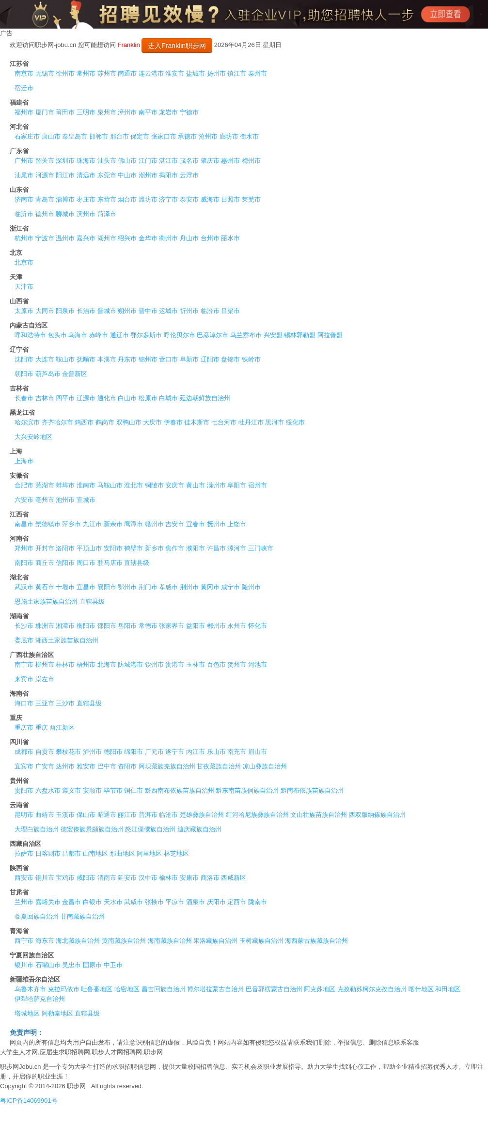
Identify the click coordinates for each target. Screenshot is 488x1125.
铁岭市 (251, 359)
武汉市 (24, 587)
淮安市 (174, 73)
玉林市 (195, 664)
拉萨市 (24, 853)
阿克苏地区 (319, 989)
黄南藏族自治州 (124, 940)
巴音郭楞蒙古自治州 (274, 989)
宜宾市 (24, 766)
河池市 (257, 664)
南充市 (236, 751)
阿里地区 (149, 853)
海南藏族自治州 (170, 940)
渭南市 (106, 877)
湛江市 (168, 160)
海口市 (24, 703)
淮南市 (86, 485)
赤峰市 (98, 335)
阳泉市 (65, 310)
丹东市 (127, 359)
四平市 (65, 398)
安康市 (189, 877)
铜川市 (44, 877)
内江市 (195, 751)
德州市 (44, 214)
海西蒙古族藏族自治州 (316, 940)
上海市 (24, 461)
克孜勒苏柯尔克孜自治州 (372, 989)
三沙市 (65, 703)
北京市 (24, 262)
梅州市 (251, 160)
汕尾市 (24, 175)
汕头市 (106, 160)
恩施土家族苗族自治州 (46, 601)
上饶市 (236, 524)
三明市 (86, 112)
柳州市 (44, 664)
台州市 (210, 238)
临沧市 (168, 814)
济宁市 (168, 199)
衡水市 (249, 136)
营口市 (168, 359)
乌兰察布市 (246, 335)
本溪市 (106, 359)
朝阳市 (24, 373)
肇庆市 (210, 160)
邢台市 (119, 136)
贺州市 (236, 664)
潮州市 (148, 175)
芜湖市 (44, 485)
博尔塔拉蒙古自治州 (215, 989)
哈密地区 (127, 989)
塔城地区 (27, 1013)
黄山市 (195, 485)
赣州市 (154, 524)
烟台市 (127, 199)
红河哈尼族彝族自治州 (257, 814)
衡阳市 (86, 625)
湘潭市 (65, 625)
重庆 (41, 727)
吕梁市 (230, 310)
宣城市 (86, 499)
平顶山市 (89, 548)
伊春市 (173, 422)
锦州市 (148, 359)
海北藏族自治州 (78, 940)
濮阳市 (195, 548)
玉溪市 (65, 814)
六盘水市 (48, 790)
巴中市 (106, 766)
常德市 (148, 625)
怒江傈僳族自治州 (150, 829)
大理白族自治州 (37, 829)
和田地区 (447, 989)
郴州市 (216, 625)
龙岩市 (168, 112)
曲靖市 (44, 814)
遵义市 (71, 790)
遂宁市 (174, 751)
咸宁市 (230, 587)
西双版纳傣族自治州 (377, 814)
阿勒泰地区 (57, 1013)
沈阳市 (24, 359)
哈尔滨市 (27, 422)
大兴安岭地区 (33, 436)
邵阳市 (106, 625)
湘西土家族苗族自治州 (66, 640)
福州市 (24, 112)
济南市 (24, 199)
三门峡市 (260, 548)
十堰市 (65, 587)
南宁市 (24, 664)
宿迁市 (24, 88)
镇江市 (236, 73)
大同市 (44, 310)
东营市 (106, 199)
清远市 (86, 175)
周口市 (86, 562)
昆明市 (24, 814)
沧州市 (208, 136)
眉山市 (257, 751)
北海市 (106, 664)
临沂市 (24, 214)
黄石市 (44, 587)
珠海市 (86, 160)
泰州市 (257, 73)
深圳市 (65, 160)
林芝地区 (176, 853)
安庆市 (174, 485)
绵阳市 (133, 751)
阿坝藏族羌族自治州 (167, 766)
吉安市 (174, 524)
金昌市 (71, 902)
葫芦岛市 (48, 373)
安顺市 (92, 790)
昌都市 (71, 853)
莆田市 (65, 112)
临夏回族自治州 (37, 916)
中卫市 (113, 965)
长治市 (86, 310)
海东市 (44, 940)
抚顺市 (86, 359)
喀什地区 (421, 989)
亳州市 (44, 499)
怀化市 (257, 625)
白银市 (92, 902)
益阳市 (195, 625)
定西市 (236, 902)
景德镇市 (48, 524)
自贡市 (44, 751)
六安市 (24, 499)
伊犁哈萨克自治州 (40, 998)
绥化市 (295, 422)
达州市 (65, 766)
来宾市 (24, 679)
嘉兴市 (86, 238)
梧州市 (86, 664)
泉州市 (106, 112)
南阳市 (24, 562)
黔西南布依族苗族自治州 (179, 790)
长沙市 (24, 625)
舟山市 (189, 238)
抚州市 (216, 524)
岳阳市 (127, 625)
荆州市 (189, 587)
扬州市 (216, 73)
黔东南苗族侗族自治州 (247, 790)
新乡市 (154, 548)
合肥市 (24, 485)
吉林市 (44, 398)
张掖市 (154, 902)
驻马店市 (110, 562)
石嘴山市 (48, 965)
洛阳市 (65, 548)
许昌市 (216, 548)
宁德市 (189, 112)
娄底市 (24, 640)
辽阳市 (210, 359)
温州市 (65, 238)
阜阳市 (236, 485)
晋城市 (106, 310)
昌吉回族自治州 (164, 989)
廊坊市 (229, 136)
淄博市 (65, 199)
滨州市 (86, 214)
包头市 (57, 335)
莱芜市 (251, 199)
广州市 (24, 160)
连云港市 (151, 73)
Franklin (128, 44)
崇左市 (44, 679)
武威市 (133, 902)
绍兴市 (127, 238)
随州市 (251, 587)
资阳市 (127, 766)
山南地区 (95, 853)
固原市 (92, 965)
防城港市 (130, 664)
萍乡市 (71, 524)
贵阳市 (24, 790)
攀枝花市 (68, 751)
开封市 (44, 548)
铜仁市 (133, 790)
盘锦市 (230, 359)
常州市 (86, 73)
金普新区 (74, 373)
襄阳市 (106, 587)
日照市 (230, 199)
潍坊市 (148, 199)
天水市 (113, 902)
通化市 (106, 398)
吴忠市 (71, 965)
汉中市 (148, 877)
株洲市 (44, 625)
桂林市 (65, 664)
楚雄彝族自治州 (202, 814)
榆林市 (168, 877)
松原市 (148, 398)
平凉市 (174, 902)
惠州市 (230, 160)
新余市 (113, 524)
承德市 (187, 136)
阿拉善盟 (330, 335)
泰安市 (189, 199)
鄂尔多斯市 (146, 335)
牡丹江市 (251, 422)
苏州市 (106, 73)
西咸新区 (233, 877)
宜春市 (195, 524)
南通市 (127, 73)
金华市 (148, 238)
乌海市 (77, 335)
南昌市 (24, 524)
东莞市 (106, 175)
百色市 (216, 664)
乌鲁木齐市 (30, 989)
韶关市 (44, 160)
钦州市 (154, 664)
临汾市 (210, 310)
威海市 (210, 199)
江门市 (148, 160)
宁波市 (44, 238)
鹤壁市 (133, 548)
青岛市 (44, 199)
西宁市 (24, 940)
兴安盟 (273, 335)
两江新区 (62, 727)
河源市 (44, 175)
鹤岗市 (104, 422)
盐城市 (195, 73)
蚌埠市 (65, 485)
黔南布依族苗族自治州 (312, 790)
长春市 (24, 398)
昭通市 (106, 814)
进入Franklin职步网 (177, 45)
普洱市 (148, 814)
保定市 (139, 136)
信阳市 (65, 562)
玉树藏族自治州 (261, 940)
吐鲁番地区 (96, 989)
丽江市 (127, 814)
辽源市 (86, 398)
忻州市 (189, 310)
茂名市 (189, 160)
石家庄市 (27, 136)
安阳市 (113, 548)
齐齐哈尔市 (57, 422)
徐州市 (65, 73)
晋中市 (148, 310)
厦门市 (44, 112)
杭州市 (24, 238)
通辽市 (119, 335)
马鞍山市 (110, 485)
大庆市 (152, 422)
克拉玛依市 (63, 989)
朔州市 (127, 310)
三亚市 (44, 703)
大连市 (44, 359)
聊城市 (65, 214)
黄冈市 (210, 587)
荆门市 (148, 587)
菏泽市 (106, 214)
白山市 (127, 398)
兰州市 (24, 902)
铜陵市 (154, 485)
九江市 (92, 524)
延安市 (127, 877)
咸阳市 (86, 877)
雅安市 (86, 766)
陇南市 (257, 902)
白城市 (168, 398)
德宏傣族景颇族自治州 (92, 829)
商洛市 (210, 877)
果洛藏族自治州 (215, 940)
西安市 (24, 877)
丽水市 (230, 238)
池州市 (65, 499)
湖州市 (106, 238)
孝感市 (168, 587)
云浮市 (189, 175)
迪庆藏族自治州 (199, 829)
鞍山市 (65, 359)
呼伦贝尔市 (179, 335)
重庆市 (24, 727)
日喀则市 (48, 853)
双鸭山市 (129, 422)
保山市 (86, 814)
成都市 (24, 751)
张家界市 (171, 625)
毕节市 (113, 790)
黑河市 (274, 422)
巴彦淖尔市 (212, 335)
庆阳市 (216, 902)
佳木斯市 (196, 422)
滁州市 (216, 485)
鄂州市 (127, 587)
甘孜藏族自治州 (219, 766)
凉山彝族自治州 (265, 766)
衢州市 (168, 238)
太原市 (24, 310)
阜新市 (189, 359)
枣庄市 (86, 199)
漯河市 (236, 548)
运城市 (168, 310)
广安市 (44, 766)
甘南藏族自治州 (83, 916)
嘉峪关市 (48, 902)
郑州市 (24, 548)
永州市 (236, 625)
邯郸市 (98, 136)
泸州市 (92, 751)
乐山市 (216, 751)
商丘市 (44, 562)
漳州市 (127, 112)
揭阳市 (168, 175)
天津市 (24, 286)
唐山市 (51, 136)
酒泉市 (195, 902)
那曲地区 (122, 853)
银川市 (24, 965)
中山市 (127, 175)
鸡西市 (84, 422)
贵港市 (174, 664)
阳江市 (65, 175)
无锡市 (44, 73)
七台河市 (223, 422)
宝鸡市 (65, 877)
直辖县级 (136, 562)
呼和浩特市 (30, 335)
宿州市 (257, 485)
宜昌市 (86, 587)
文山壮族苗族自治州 (318, 814)
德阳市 (113, 751)
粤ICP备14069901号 (29, 1100)
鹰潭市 (133, 524)
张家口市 (163, 136)
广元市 (154, 751)
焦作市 (174, 548)
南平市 (148, 112)
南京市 (24, 73)
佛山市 (127, 160)
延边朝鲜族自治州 (205, 398)
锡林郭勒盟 (299, 335)
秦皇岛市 (74, 136)
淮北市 (133, 485)
